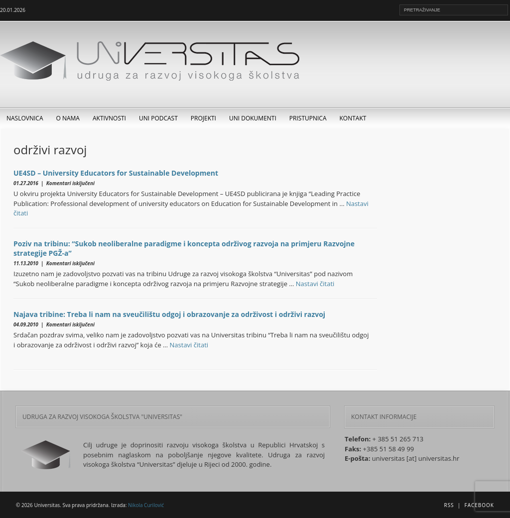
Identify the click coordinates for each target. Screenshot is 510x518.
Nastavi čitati (315, 283)
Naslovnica (24, 118)
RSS (449, 505)
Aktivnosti (109, 118)
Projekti (203, 118)
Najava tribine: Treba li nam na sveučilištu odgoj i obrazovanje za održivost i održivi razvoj (169, 314)
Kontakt (353, 118)
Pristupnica (308, 118)
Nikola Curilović (146, 505)
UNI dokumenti (252, 118)
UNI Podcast (158, 118)
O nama (68, 118)
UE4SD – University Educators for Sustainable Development (115, 173)
